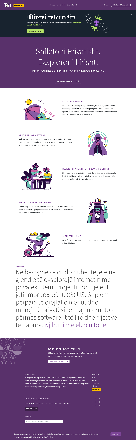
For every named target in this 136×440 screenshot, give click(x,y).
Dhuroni (74, 5)
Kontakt (94, 380)
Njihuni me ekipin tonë (75, 324)
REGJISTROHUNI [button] (31, 409)
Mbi (49, 5)
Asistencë (55, 5)
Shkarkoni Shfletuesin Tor (122, 5)
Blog (68, 5)
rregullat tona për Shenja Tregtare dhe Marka (34, 437)
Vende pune (95, 374)
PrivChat (94, 386)
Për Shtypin (95, 383)
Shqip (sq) (105, 5)
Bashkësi (63, 5)
